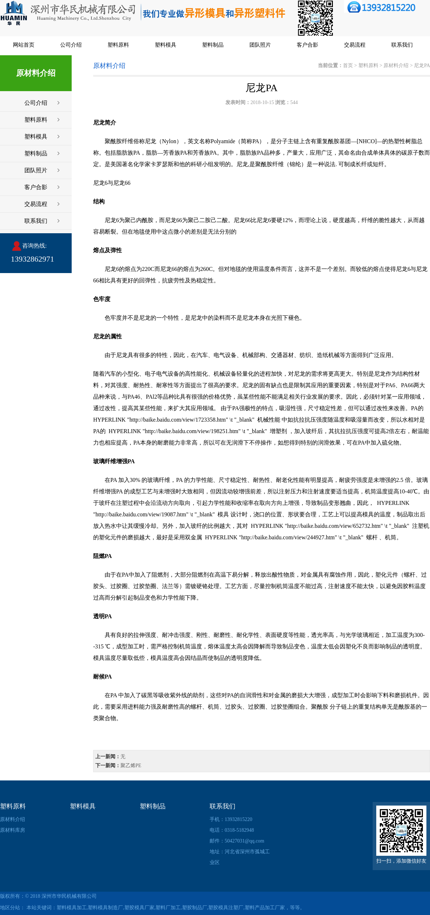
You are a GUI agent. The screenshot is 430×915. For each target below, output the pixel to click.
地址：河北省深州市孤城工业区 (240, 857)
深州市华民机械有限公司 (69, 896)
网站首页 (23, 45)
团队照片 (260, 45)
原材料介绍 (395, 65)
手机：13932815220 (231, 819)
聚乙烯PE (130, 765)
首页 (348, 65)
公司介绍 (71, 45)
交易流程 (355, 45)
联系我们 (402, 45)
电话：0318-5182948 (232, 830)
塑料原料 (118, 45)
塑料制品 (213, 45)
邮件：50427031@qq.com (237, 841)
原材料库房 (12, 830)
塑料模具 (165, 45)
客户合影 (307, 45)
